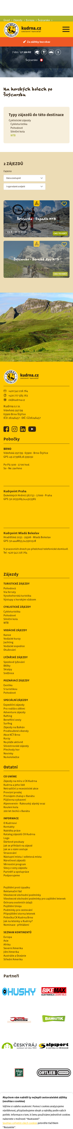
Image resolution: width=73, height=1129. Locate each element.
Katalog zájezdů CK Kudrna (19, 830)
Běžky (7, 661)
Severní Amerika (13, 944)
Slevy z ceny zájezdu (15, 863)
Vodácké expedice (14, 642)
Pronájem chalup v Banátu (19, 791)
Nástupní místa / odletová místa (22, 852)
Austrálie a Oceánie (15, 951)
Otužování (10, 645)
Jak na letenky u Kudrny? (18, 917)
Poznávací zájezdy (16, 676)
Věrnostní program (15, 860)
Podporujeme (12, 871)
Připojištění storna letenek (19, 909)
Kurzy (7, 734)
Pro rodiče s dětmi (14, 704)
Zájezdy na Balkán (14, 723)
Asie (6, 936)
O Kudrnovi (10, 819)
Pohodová (10, 584)
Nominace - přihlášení (16, 920)
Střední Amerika (13, 955)
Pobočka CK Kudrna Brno (18, 913)
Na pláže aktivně (13, 738)
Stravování (10, 848)
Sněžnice (9, 669)
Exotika (8, 681)
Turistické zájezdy (17, 579)
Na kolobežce (11, 753)
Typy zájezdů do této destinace (36, 111)
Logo (6, 834)
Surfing (8, 719)
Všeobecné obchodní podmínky (22, 890)
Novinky (8, 749)
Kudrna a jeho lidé (14, 780)
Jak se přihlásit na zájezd (18, 841)
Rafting (8, 711)
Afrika (7, 940)
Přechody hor (12, 745)
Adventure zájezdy (15, 708)
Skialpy (8, 665)
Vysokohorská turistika (17, 591)
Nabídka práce (12, 826)
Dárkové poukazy (14, 837)
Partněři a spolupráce (16, 867)
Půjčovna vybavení (15, 795)
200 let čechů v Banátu (17, 806)
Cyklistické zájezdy (20, 116)
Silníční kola (18, 127)
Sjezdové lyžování (14, 657)
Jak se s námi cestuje (16, 845)
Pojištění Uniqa (13, 902)
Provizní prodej (13, 788)
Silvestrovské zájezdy (16, 741)
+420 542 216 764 (18, 386)
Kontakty (9, 822)
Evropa (8, 932)
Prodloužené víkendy (16, 726)
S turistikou (10, 685)
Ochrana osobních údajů (18, 898)
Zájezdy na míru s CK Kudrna (20, 776)
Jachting (8, 638)
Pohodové (17, 123)
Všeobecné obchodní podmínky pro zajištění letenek (35, 894)
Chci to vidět (60, 229)
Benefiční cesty (12, 715)
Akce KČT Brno (12, 730)
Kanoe (7, 630)
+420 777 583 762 (18, 391)
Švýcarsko (32, 55)
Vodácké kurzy (12, 634)
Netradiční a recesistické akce (21, 784)
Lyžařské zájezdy (16, 653)
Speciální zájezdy (16, 695)
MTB (13, 131)
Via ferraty (10, 587)
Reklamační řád (13, 887)
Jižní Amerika (11, 947)
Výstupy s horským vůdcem (20, 595)
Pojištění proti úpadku (17, 883)
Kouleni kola (11, 803)
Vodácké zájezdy (15, 626)
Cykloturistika (19, 119)
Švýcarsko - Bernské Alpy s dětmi (36, 38)
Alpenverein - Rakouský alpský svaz (24, 799)
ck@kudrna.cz (16, 395)
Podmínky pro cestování (18, 905)
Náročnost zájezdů (15, 856)
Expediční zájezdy (14, 700)
